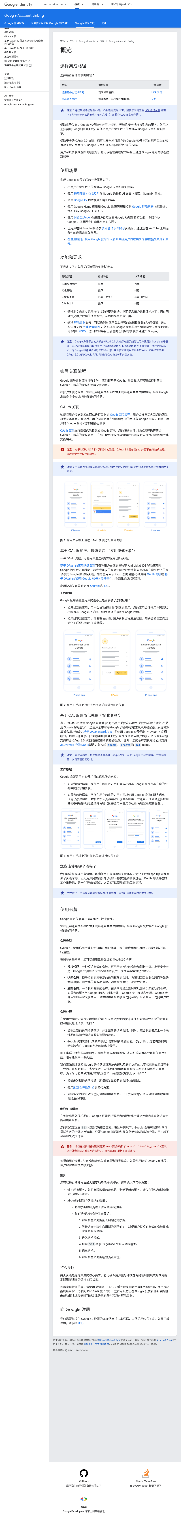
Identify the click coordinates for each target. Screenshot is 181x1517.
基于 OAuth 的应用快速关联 (77, 565)
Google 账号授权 (14, 23)
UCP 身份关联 (152, 110)
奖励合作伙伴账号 (113, 228)
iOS (106, 586)
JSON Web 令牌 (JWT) (74, 745)
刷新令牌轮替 (82, 1087)
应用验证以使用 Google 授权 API (49, 23)
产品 (72, 41)
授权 (102, 41)
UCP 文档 (157, 92)
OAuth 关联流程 (120, 414)
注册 (80, 1323)
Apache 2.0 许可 (164, 1340)
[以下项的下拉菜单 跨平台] (103, 4)
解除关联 (80, 322)
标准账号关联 (69, 98)
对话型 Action (82, 217)
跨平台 (95, 4)
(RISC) (82, 331)
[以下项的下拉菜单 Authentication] (67, 4)
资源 (103, 23)
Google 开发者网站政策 (96, 1344)
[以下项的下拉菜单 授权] (84, 4)
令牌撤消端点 (91, 327)
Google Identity (87, 41)
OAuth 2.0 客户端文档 (119, 354)
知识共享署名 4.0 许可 (109, 1340)
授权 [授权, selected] (77, 4)
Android (95, 586)
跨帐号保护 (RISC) (121, 4)
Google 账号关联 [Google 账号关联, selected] (85, 23)
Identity (18, 4)
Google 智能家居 (143, 206)
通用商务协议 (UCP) (73, 92)
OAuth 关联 (67, 430)
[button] (23, 48)
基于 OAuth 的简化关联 (98, 731)
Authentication (53, 4)
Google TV (80, 200)
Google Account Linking (24, 15)
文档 (154, 98)
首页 (62, 41)
